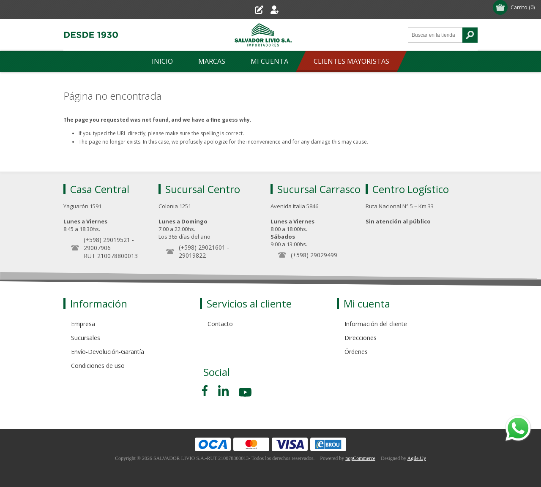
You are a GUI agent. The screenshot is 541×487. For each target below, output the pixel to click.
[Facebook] (206, 390)
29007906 (97, 248)
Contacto (220, 324)
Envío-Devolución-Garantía (107, 352)
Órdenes (356, 352)
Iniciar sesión (290, 9)
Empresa (83, 324)
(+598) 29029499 (314, 255)
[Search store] (435, 35)
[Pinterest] (223, 390)
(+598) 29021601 (202, 247)
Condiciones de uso (98, 366)
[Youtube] (246, 393)
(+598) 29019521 (107, 240)
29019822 (192, 255)
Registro (247, 9)
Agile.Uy (416, 458)
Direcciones (360, 338)
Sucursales (85, 338)
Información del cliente (375, 324)
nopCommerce (360, 458)
